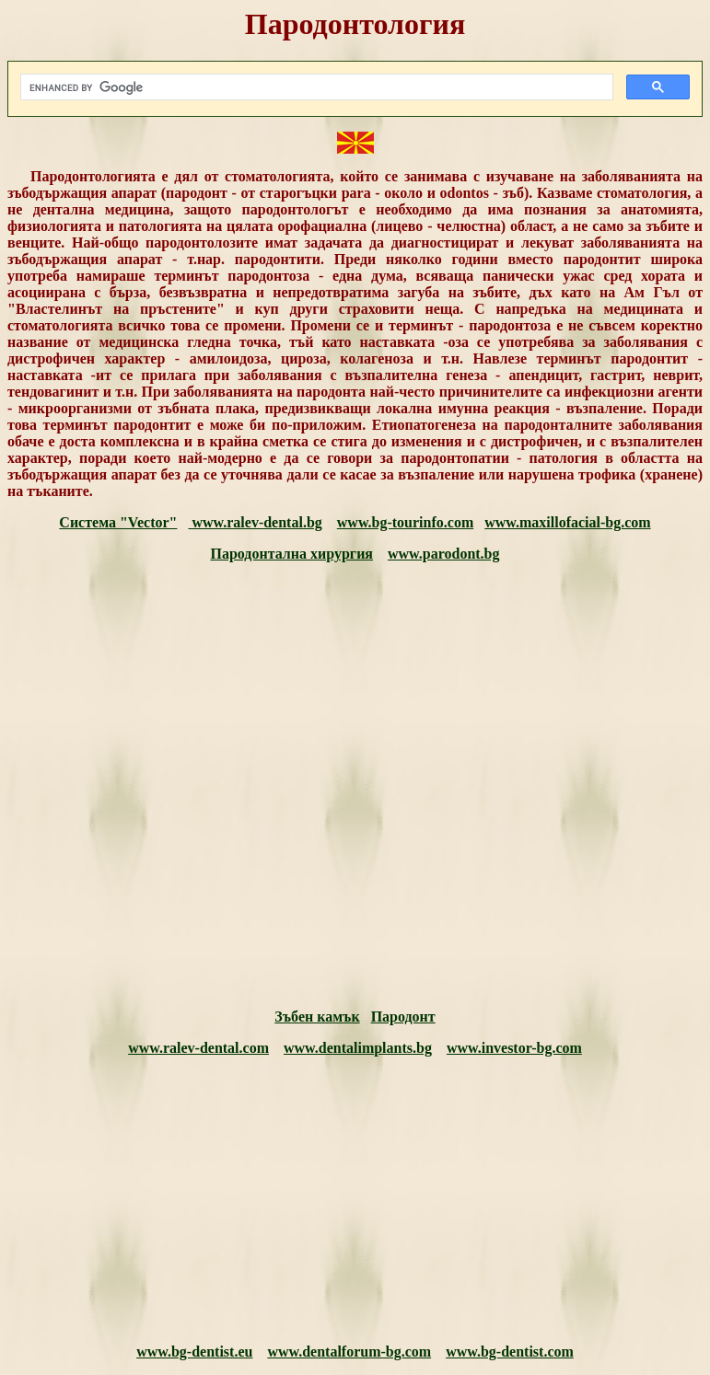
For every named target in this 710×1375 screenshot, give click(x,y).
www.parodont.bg (444, 553)
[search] (314, 87)
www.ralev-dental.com (198, 1048)
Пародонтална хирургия (291, 553)
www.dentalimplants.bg (358, 1048)
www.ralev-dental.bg (254, 522)
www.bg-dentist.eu (194, 1351)
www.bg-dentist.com (510, 1351)
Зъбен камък (316, 1016)
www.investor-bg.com (514, 1048)
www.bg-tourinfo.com (405, 522)
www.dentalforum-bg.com (349, 1351)
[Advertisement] (355, 785)
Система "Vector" (118, 522)
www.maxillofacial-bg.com (567, 522)
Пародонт (403, 1016)
